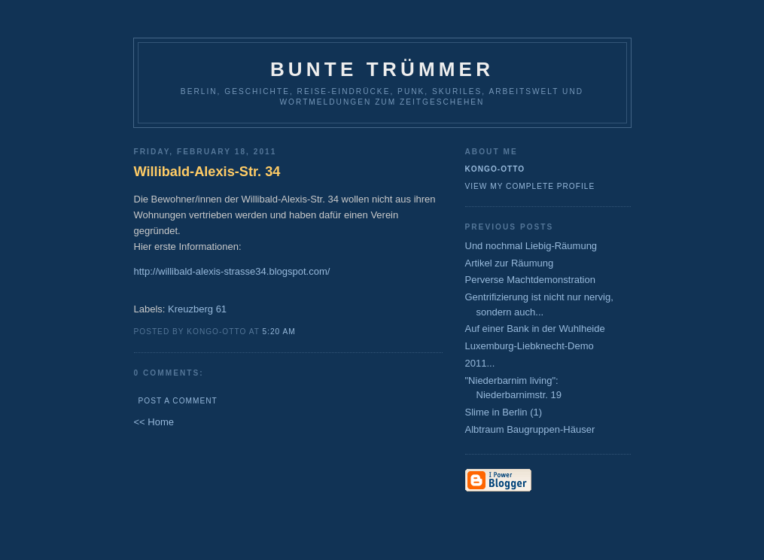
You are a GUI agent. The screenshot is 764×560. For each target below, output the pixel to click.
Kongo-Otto (495, 169)
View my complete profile (530, 186)
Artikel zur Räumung (509, 263)
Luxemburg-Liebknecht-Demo (529, 346)
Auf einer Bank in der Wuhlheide (535, 328)
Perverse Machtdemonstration (530, 279)
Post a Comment (178, 401)
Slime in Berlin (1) (504, 412)
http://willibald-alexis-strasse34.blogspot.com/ (232, 271)
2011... (480, 363)
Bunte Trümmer (382, 69)
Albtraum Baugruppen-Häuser (530, 429)
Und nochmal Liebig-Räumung (531, 245)
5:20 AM (279, 331)
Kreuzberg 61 (197, 309)
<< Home (154, 422)
